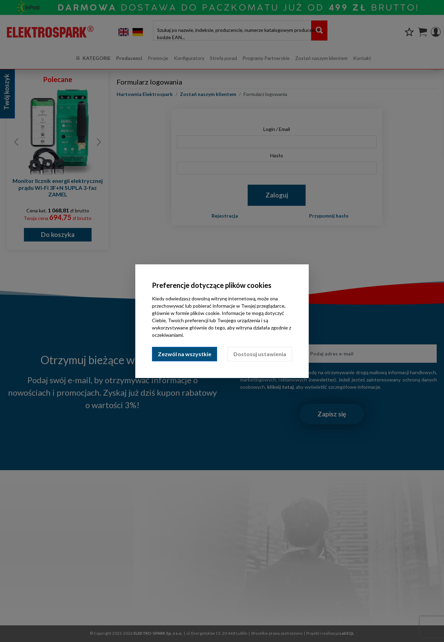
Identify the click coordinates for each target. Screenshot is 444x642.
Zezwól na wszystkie (184, 354)
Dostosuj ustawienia (259, 354)
